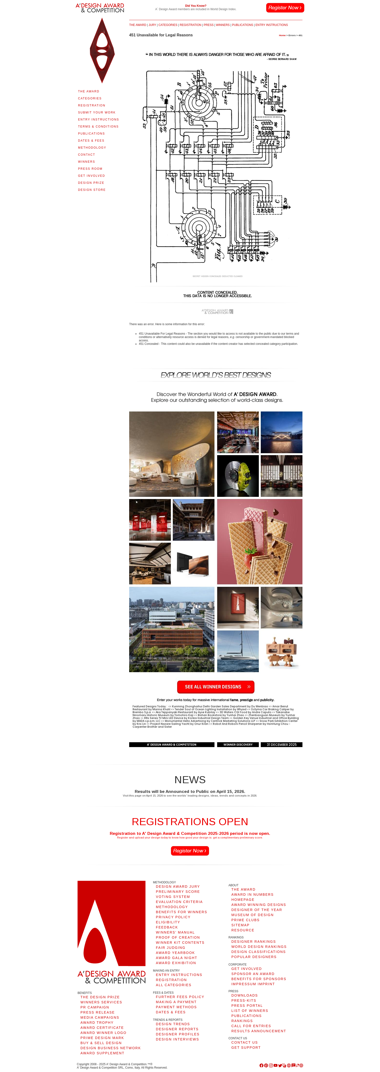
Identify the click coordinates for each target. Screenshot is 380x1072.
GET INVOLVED (91, 175)
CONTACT (86, 154)
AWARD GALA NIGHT (176, 958)
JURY (152, 25)
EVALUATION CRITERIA (179, 902)
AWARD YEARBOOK (175, 953)
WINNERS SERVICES (101, 1002)
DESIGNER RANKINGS (253, 941)
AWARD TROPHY (97, 1022)
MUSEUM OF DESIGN (252, 915)
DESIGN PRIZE (91, 183)
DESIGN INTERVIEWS (177, 1039)
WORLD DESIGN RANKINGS (259, 947)
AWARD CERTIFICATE (102, 1028)
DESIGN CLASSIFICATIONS (258, 952)
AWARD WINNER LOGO (103, 1033)
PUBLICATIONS (91, 133)
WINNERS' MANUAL (175, 932)
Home (282, 35)
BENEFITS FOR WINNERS (181, 912)
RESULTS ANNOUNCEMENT (258, 1031)
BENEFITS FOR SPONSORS (258, 979)
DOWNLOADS (244, 995)
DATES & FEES (91, 140)
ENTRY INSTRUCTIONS (98, 119)
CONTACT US (244, 1042)
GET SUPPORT (246, 1047)
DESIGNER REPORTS (177, 1029)
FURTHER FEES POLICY (180, 997)
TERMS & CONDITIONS (98, 126)
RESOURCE (242, 930)
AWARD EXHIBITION (176, 963)
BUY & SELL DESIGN (101, 1043)
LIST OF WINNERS (250, 1011)
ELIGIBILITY (168, 922)
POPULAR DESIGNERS (254, 957)
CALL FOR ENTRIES (251, 1026)
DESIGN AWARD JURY (178, 886)
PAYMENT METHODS (176, 1007)
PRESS (209, 25)
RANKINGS (242, 1021)
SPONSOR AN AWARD (253, 974)
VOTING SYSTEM (173, 897)
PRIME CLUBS (245, 920)
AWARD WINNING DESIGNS (258, 905)
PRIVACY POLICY (173, 917)
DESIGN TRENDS (173, 1024)
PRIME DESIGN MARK (102, 1038)
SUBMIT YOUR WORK (97, 112)
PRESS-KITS (243, 1000)
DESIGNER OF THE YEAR (256, 910)
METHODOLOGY (92, 147)
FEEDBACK (167, 927)
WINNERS (86, 161)
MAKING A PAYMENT (176, 1002)
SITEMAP (240, 925)
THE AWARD (88, 91)
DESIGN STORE (92, 190)
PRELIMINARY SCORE (178, 892)
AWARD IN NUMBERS (252, 894)
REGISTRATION (91, 105)
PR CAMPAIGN (94, 1007)
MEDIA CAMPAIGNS (99, 1017)
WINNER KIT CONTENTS (180, 942)
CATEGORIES (90, 98)
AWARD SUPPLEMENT (102, 1053)
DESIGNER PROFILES (177, 1034)
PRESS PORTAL (247, 1006)
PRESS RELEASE (97, 1012)
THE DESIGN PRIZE (100, 997)
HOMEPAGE (243, 900)
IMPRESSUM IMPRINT (253, 984)
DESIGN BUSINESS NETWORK (110, 1048)
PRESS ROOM (90, 168)
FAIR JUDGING (170, 948)
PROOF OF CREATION (178, 937)
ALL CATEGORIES (173, 985)
